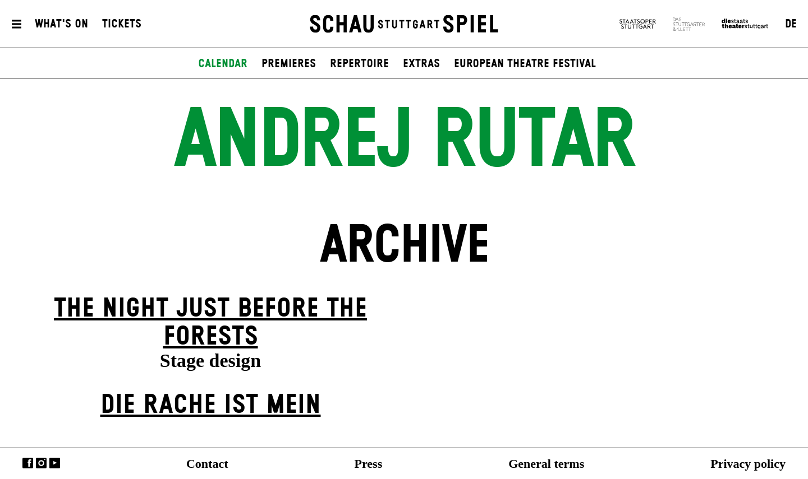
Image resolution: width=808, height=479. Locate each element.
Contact (207, 464)
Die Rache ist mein (210, 405)
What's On (61, 24)
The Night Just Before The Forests (210, 323)
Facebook (27, 463)
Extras (421, 64)
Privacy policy (748, 464)
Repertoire (359, 64)
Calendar (222, 64)
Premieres (288, 64)
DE (791, 24)
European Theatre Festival (525, 64)
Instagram (41, 463)
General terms (546, 464)
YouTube (54, 463)
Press (369, 464)
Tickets (121, 24)
